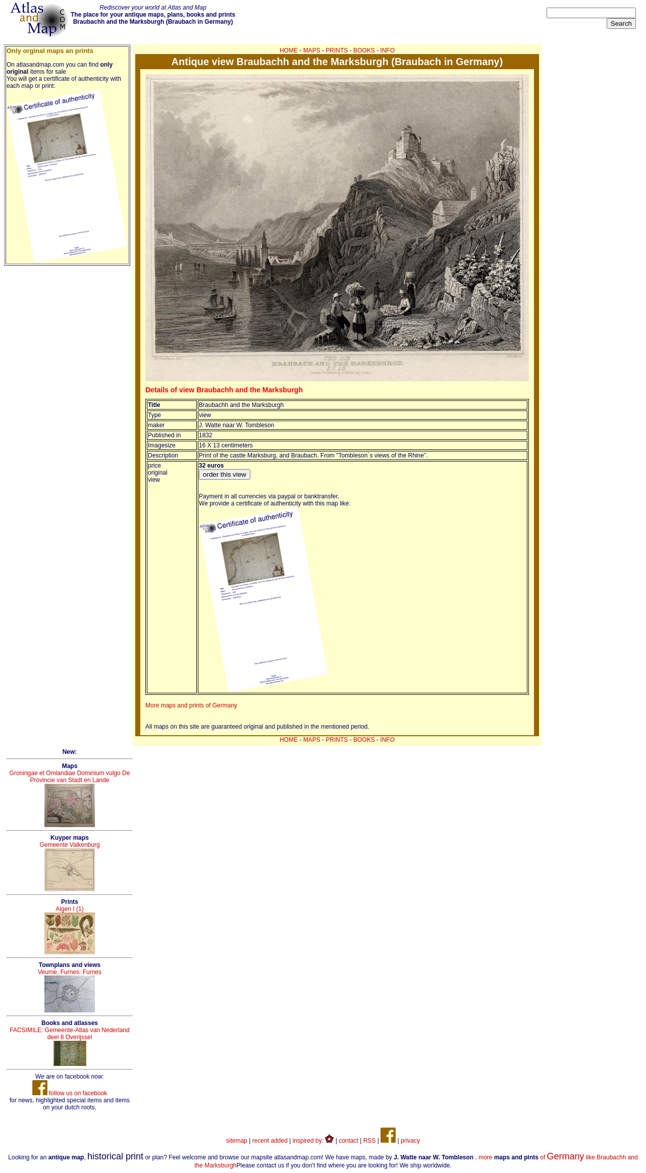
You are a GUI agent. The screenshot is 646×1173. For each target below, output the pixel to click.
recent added (270, 1140)
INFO (387, 50)
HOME (289, 50)
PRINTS (337, 50)
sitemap (236, 1140)
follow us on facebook (69, 1093)
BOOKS (364, 50)
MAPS (311, 50)
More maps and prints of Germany (191, 705)
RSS (369, 1140)
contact (348, 1140)
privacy (410, 1140)
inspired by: (313, 1140)
